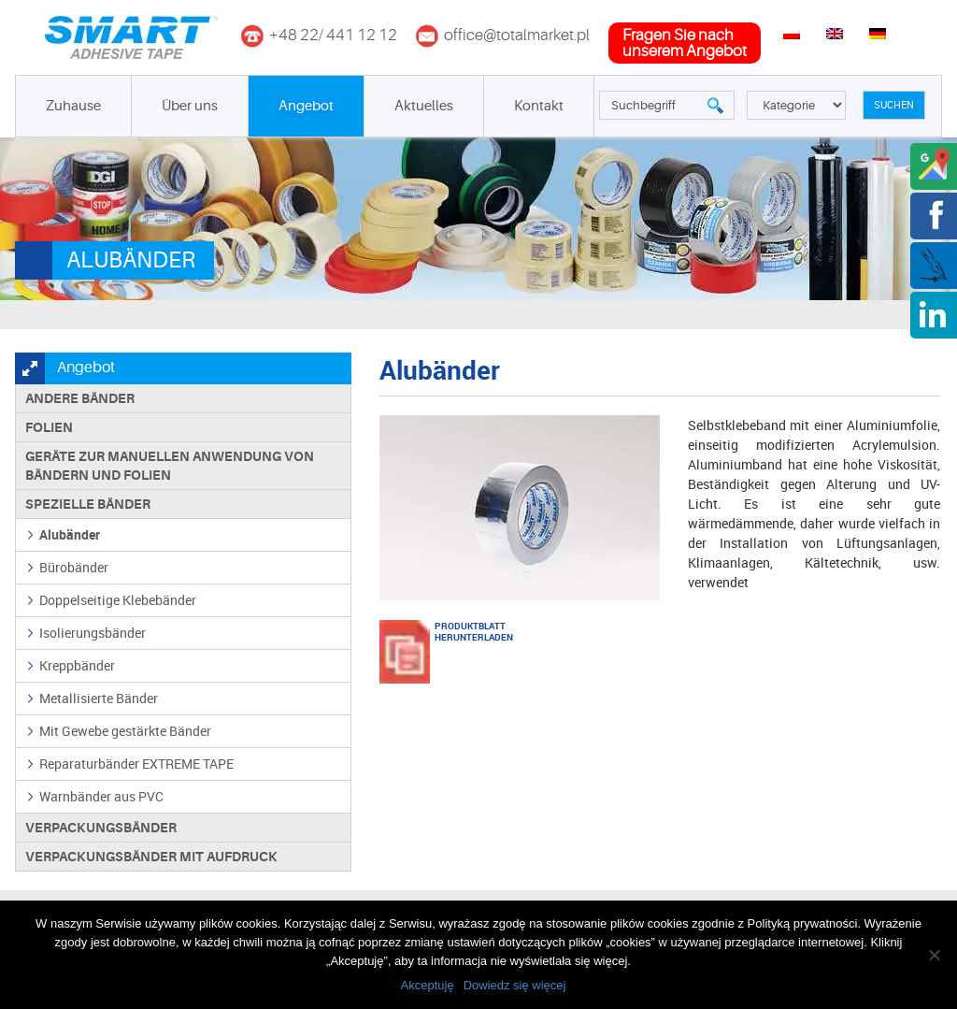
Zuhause (73, 106)
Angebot (306, 106)
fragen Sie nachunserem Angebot (684, 43)
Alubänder (69, 534)
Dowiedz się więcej (515, 985)
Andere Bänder (80, 398)
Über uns (190, 106)
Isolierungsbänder (92, 632)
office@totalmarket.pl (517, 35)
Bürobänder (73, 567)
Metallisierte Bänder (98, 698)
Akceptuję (427, 985)
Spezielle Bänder (87, 504)
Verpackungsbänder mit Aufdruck (151, 856)
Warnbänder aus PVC (101, 796)
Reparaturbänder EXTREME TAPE (136, 763)
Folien (49, 427)
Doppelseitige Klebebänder (117, 600)
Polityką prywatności (803, 923)
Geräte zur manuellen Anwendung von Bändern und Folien (169, 466)
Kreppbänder (77, 665)
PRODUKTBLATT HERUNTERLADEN (458, 631)
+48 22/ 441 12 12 (333, 35)
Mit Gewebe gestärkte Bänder (125, 731)
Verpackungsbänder (101, 827)
